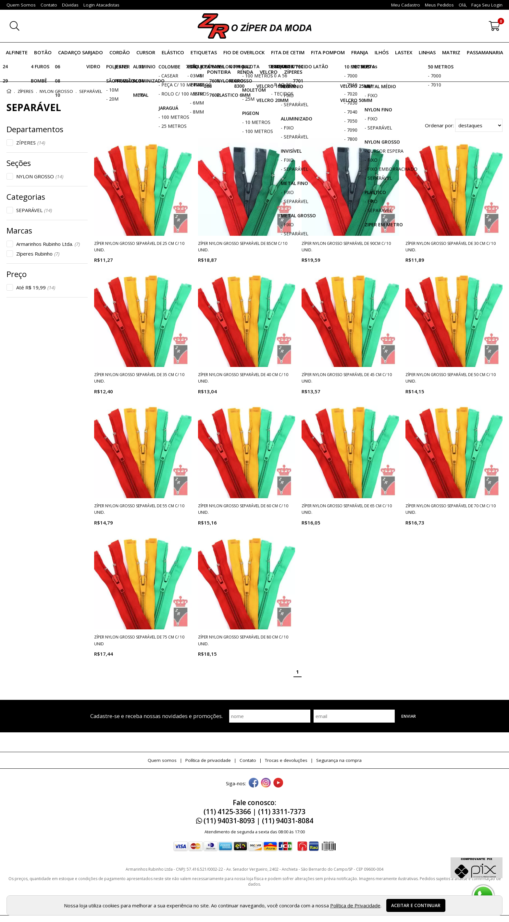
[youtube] (278, 783)
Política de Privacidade (355, 905)
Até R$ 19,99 (35, 287)
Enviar (408, 716)
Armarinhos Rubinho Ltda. (48, 244)
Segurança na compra (339, 760)
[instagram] (266, 783)
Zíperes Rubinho (37, 253)
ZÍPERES (30, 142)
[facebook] (253, 783)
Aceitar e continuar (416, 905)
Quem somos (162, 760)
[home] (254, 26)
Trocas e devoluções (286, 760)
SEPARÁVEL (34, 210)
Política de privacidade (208, 760)
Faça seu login (487, 5)
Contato (248, 760)
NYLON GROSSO (39, 176)
